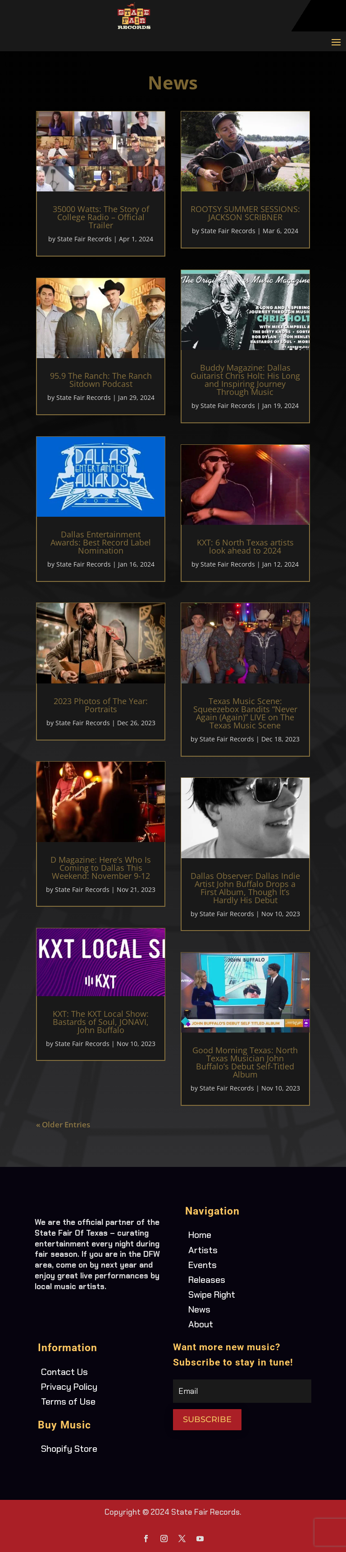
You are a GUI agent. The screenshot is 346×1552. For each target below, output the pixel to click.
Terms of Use (68, 1401)
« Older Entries (63, 1124)
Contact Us (64, 1372)
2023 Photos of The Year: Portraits (101, 705)
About (200, 1324)
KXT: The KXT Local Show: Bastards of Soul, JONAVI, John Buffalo (101, 1021)
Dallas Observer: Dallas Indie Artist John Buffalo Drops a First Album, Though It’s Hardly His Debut (245, 887)
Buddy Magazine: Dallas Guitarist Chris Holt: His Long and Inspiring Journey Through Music (245, 379)
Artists (203, 1250)
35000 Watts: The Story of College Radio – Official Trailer (101, 217)
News (199, 1309)
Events (202, 1265)
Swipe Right (211, 1294)
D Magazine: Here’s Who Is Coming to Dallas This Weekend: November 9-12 (100, 867)
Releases (206, 1280)
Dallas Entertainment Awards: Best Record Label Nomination (100, 542)
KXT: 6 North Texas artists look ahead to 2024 (245, 546)
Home (199, 1235)
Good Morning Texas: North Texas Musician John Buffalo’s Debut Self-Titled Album (245, 1062)
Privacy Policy (69, 1386)
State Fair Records (84, 239)
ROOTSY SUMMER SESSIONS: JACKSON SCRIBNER (245, 213)
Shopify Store (69, 1448)
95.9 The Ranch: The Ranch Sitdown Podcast (101, 379)
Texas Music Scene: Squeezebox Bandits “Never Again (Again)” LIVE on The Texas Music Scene (245, 713)
